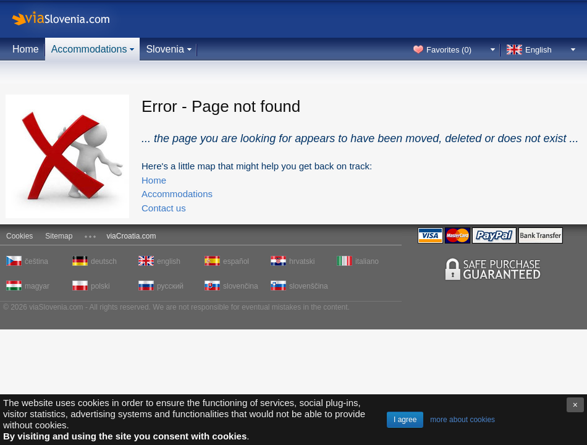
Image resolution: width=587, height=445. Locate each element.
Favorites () (448, 49)
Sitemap (58, 236)
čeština (36, 261)
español (236, 261)
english (168, 261)
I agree (405, 419)
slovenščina (307, 286)
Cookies (19, 236)
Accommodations (89, 49)
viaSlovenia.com (71, 19)
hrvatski (302, 261)
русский (170, 286)
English (538, 49)
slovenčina (240, 286)
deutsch (104, 261)
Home (25, 49)
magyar (37, 286)
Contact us (163, 208)
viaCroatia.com (131, 236)
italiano (367, 261)
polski (100, 286)
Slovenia (165, 49)
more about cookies (462, 419)
